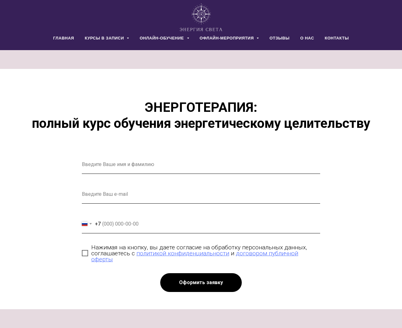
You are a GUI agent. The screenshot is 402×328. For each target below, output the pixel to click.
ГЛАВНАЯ (63, 38)
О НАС (307, 38)
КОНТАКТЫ (337, 38)
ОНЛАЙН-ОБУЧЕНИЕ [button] (162, 38)
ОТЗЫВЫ (279, 38)
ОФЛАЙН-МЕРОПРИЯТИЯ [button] (227, 38)
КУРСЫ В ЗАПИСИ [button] (105, 38)
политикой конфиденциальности (182, 253)
